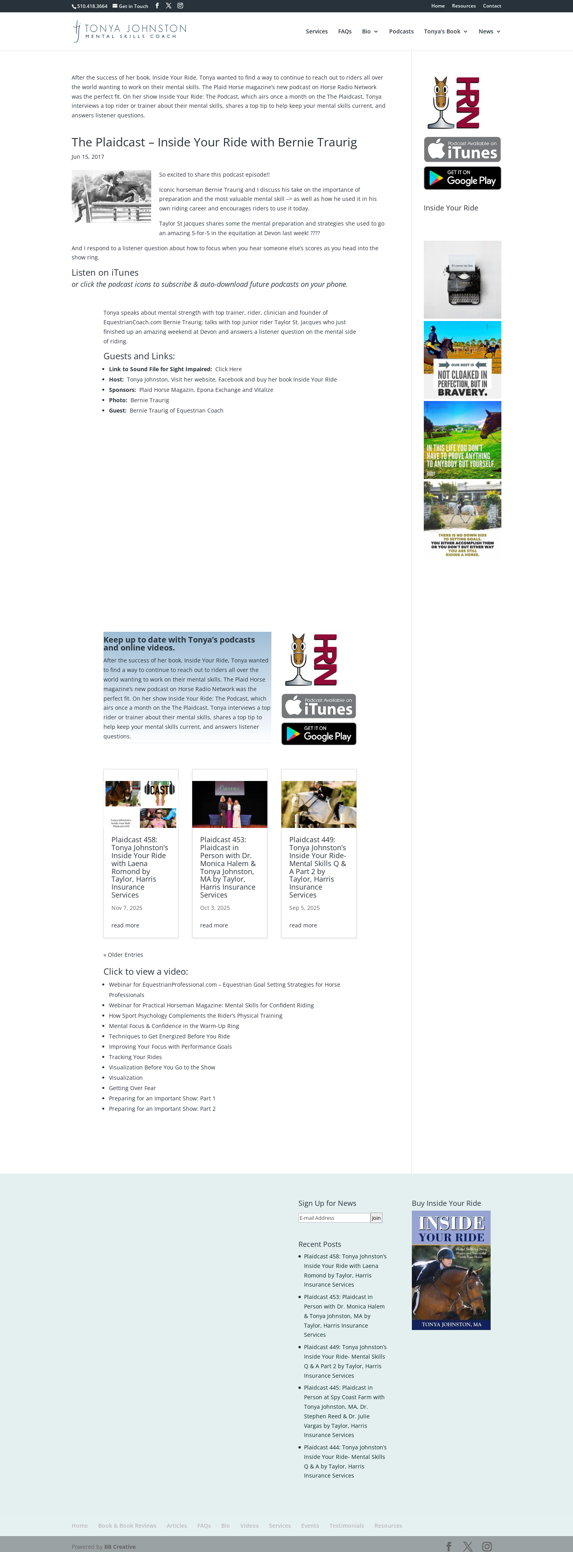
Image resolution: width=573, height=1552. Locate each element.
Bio (366, 31)
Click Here (228, 363)
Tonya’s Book (442, 31)
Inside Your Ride (315, 374)
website (205, 374)
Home (438, 6)
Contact (492, 6)
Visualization (126, 1072)
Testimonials (346, 1520)
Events (310, 1520)
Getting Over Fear (132, 1082)
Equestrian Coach (200, 405)
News (486, 31)
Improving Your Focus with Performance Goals (170, 1041)
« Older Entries (123, 949)
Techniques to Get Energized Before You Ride (169, 1030)
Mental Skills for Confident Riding (269, 999)
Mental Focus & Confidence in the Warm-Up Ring (174, 1020)
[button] (462, 274)
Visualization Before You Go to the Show (162, 1061)
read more (125, 919)
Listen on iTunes (105, 267)
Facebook (230, 374)
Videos (249, 1520)
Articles (177, 1520)
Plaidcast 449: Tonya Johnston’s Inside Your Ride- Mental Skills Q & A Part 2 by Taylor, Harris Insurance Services (317, 861)
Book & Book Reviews (127, 1520)
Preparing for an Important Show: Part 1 (162, 1092)
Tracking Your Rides (135, 1051)
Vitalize (263, 384)
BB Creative (120, 1541)
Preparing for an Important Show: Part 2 (162, 1103)
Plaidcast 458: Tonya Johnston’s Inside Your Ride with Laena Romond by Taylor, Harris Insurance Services (139, 861)
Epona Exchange (219, 384)
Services (317, 31)
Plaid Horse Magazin (166, 384)
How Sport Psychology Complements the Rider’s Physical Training (196, 1010)
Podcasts (401, 31)
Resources (464, 6)
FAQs (345, 31)
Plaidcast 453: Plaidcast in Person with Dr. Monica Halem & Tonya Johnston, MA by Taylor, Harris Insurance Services (228, 861)
